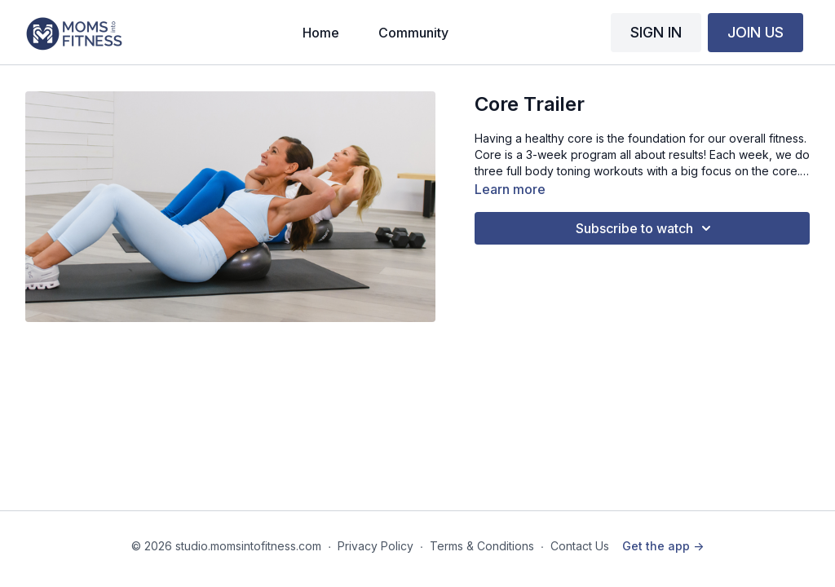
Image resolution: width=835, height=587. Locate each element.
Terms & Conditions (482, 546)
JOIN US (755, 32)
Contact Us (579, 546)
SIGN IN (656, 32)
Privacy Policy (375, 546)
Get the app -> (663, 546)
